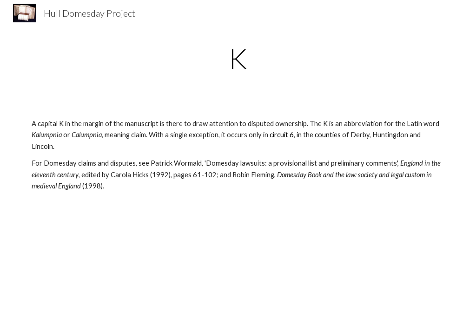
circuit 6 (282, 135)
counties (328, 135)
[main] (238, 58)
